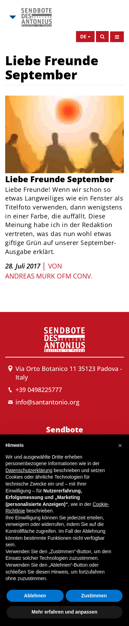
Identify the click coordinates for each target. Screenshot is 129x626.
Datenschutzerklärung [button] (29, 470)
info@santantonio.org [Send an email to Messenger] (47, 402)
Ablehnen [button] (35, 595)
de (83, 36)
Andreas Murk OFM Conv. (49, 276)
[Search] (102, 36)
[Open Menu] (117, 36)
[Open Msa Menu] (12, 17)
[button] (120, 445)
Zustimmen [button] (94, 595)
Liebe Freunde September (59, 179)
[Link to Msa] (36, 17)
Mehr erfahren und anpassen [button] (64, 612)
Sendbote (64, 429)
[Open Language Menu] (85, 36)
